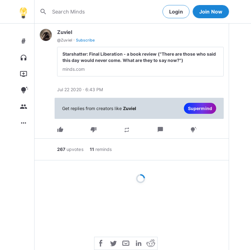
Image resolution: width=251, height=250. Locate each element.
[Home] (23, 11)
